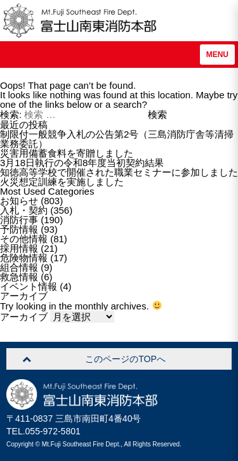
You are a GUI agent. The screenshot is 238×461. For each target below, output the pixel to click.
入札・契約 (24, 210)
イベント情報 (28, 286)
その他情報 (24, 238)
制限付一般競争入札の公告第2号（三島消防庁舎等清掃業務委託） (117, 139)
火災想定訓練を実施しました (62, 181)
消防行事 (19, 219)
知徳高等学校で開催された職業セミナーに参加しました (119, 172)
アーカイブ (24, 316)
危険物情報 (24, 257)
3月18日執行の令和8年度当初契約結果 (82, 162)
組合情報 (19, 267)
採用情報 (19, 248)
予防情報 (19, 229)
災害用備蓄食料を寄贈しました (66, 153)
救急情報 (19, 276)
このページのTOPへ (125, 359)
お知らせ (19, 200)
